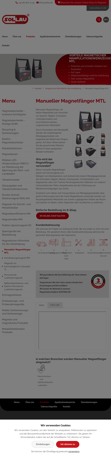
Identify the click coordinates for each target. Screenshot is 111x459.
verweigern (73, 451)
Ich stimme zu (68, 444)
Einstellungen (43, 444)
